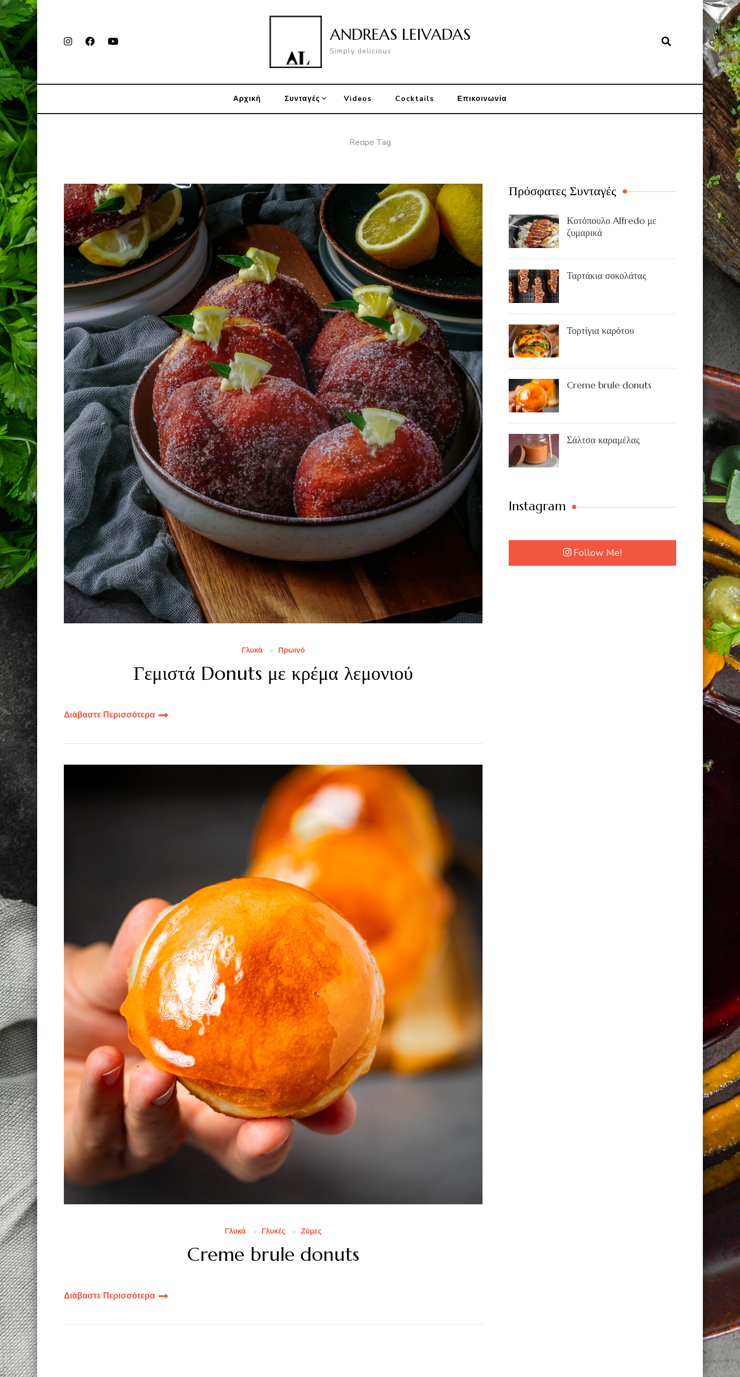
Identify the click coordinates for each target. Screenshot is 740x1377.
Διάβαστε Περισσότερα (109, 715)
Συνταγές (302, 99)
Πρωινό (291, 651)
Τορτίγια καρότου (600, 330)
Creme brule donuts (273, 1254)
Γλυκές (274, 1232)
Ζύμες (311, 1232)
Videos (358, 99)
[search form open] (666, 42)
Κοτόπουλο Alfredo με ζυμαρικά (611, 227)
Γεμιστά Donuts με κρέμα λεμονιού (273, 673)
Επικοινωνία (482, 99)
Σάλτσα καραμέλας (603, 440)
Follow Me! (592, 552)
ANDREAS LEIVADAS (400, 34)
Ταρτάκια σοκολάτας (606, 276)
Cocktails (414, 99)
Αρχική (247, 99)
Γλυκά (252, 651)
